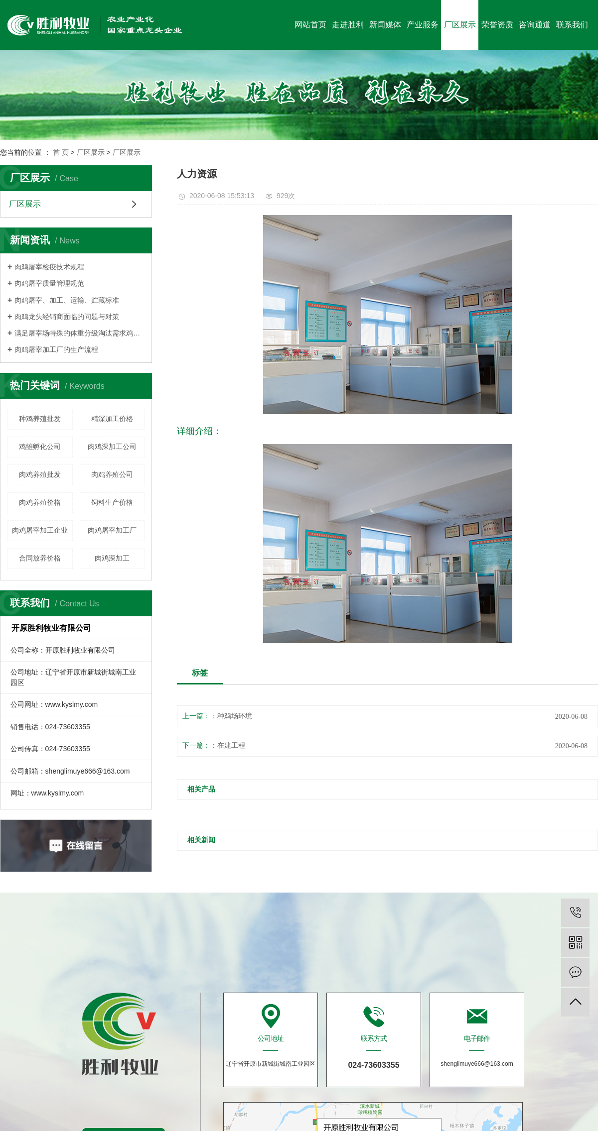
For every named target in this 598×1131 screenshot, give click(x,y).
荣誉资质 (497, 24)
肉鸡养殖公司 (112, 474)
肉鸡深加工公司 (112, 447)
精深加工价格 (112, 419)
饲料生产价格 (112, 502)
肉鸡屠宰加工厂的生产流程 (56, 349)
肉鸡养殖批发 (40, 474)
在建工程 (231, 745)
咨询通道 (535, 24)
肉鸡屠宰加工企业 (40, 530)
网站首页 (310, 24)
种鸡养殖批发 (40, 419)
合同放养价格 (40, 558)
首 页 (61, 152)
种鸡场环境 (234, 716)
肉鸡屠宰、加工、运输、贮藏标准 (66, 300)
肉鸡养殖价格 (40, 502)
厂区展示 (460, 24)
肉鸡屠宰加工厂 (112, 530)
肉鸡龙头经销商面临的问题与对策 (66, 317)
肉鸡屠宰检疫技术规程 (49, 267)
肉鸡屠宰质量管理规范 (49, 283)
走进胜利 (348, 24)
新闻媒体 (385, 24)
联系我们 (572, 24)
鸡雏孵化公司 (40, 447)
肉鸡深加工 (112, 558)
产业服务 (423, 24)
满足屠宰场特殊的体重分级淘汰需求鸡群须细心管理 (79, 333)
